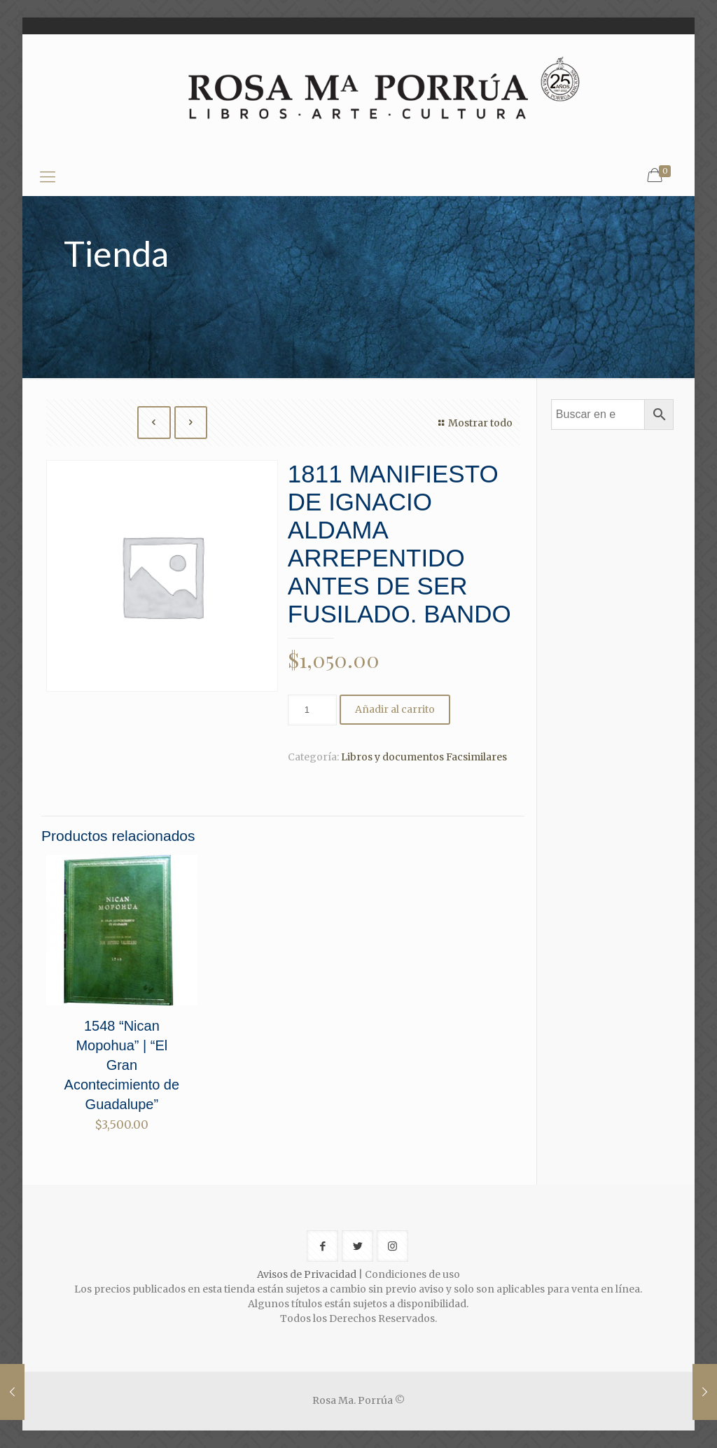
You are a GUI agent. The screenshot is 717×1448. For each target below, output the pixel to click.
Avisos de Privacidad (306, 1274)
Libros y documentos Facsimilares (424, 757)
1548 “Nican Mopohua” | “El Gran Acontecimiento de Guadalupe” (122, 1065)
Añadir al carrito (395, 709)
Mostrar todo (473, 423)
